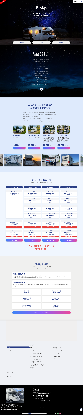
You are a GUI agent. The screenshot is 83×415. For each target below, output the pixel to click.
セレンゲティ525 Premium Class (38, 364)
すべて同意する (5, 409)
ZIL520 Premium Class (36, 362)
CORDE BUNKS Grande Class (37, 358)
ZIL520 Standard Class (36, 351)
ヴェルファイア (34, 348)
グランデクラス (57, 351)
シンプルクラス (57, 348)
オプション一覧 (33, 367)
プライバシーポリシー (58, 358)
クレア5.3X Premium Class (37, 361)
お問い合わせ (9, 376)
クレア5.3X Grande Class (36, 353)
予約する (61, 42)
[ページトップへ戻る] (81, 409)
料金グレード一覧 (57, 345)
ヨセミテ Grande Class (36, 359)
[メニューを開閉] (81, 1)
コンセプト (9, 348)
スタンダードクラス (58, 350)
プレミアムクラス (57, 353)
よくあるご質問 (56, 356)
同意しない (13, 409)
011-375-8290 (40, 396)
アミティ (32, 350)
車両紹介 (22, 42)
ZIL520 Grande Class (35, 355)
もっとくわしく (19, 148)
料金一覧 (41, 42)
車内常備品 (32, 368)
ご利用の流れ (56, 355)
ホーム (8, 345)
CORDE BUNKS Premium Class (38, 365)
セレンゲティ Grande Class (36, 356)
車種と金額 (9, 350)
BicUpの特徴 (9, 351)
